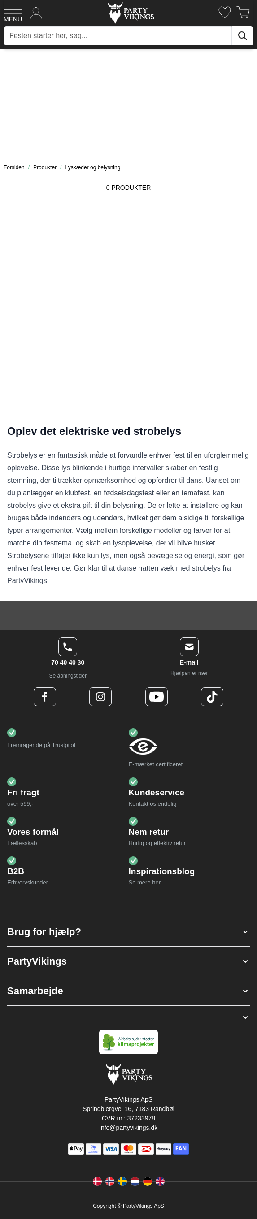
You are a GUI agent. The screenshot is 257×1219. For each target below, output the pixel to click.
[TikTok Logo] (212, 696)
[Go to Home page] (130, 12)
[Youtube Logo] (156, 696)
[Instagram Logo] (100, 696)
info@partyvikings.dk (128, 1127)
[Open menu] (13, 12)
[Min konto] (36, 12)
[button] (128, 931)
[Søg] (242, 35)
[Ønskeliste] (224, 12)
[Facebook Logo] (45, 696)
